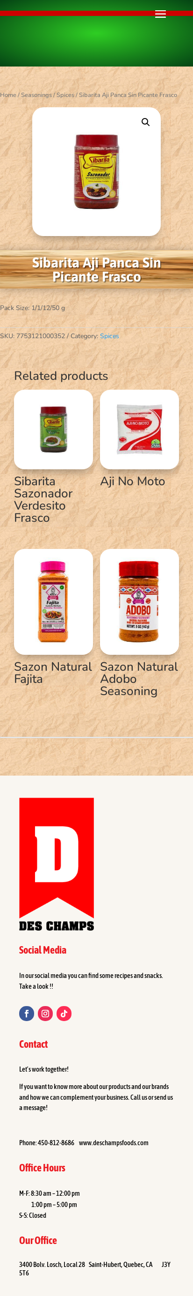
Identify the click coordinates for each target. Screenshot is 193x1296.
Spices (65, 95)
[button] (145, 122)
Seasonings (36, 95)
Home (8, 95)
